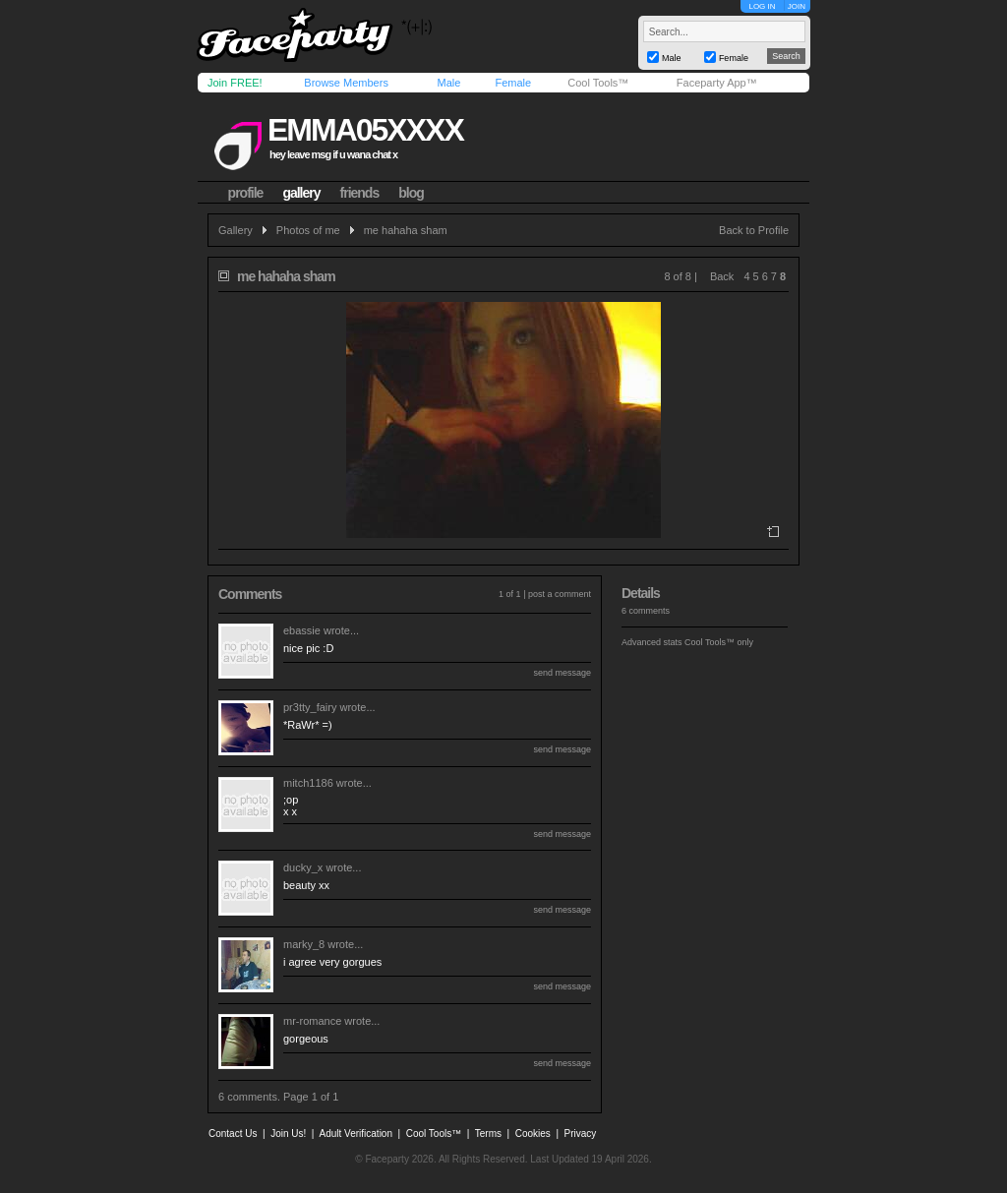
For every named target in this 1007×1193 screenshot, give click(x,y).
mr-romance (312, 1021)
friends (360, 193)
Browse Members (346, 83)
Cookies (533, 1133)
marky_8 (304, 944)
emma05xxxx (365, 130)
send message (562, 673)
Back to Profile (754, 230)
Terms (488, 1133)
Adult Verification (355, 1133)
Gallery (235, 230)
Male (448, 83)
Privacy (580, 1133)
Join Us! (288, 1133)
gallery (301, 193)
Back (722, 276)
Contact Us (232, 1133)
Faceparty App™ (717, 83)
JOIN (796, 6)
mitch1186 (308, 783)
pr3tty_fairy (309, 707)
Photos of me (308, 230)
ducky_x (303, 867)
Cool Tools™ (597, 83)
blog (411, 193)
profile (246, 193)
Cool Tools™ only (718, 642)
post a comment (559, 594)
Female (513, 83)
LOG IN (761, 6)
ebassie (302, 630)
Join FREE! (235, 83)
